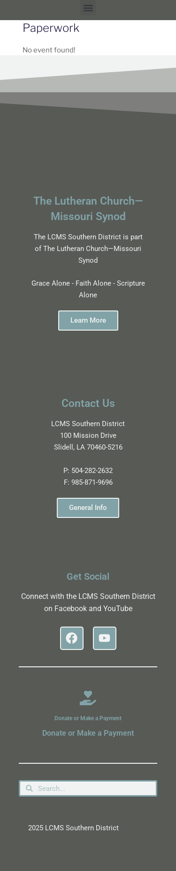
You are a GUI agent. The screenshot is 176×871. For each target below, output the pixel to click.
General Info (88, 507)
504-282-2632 (92, 470)
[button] (88, 7)
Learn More (88, 320)
